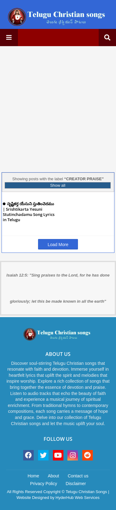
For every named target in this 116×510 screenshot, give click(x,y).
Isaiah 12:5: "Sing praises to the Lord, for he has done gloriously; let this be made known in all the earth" (58, 288)
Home (33, 475)
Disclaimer (76, 483)
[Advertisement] (58, 108)
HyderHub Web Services (78, 497)
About (53, 475)
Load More (58, 244)
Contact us (78, 475)
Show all (57, 185)
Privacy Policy (43, 483)
